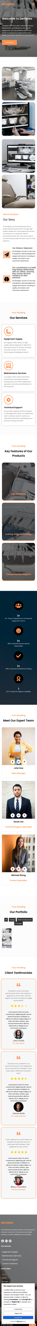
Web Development (25, 920)
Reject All (18, 1313)
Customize (18, 1309)
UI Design (18, 923)
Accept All (18, 1318)
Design (12, 920)
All (6, 920)
